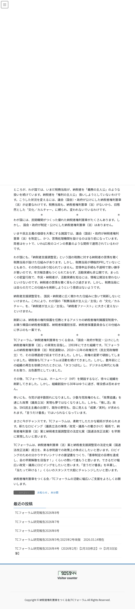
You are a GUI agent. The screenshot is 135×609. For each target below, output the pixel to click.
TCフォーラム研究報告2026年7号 (37, 522)
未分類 (54, 492)
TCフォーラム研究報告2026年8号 (38, 512)
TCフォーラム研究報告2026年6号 (37, 530)
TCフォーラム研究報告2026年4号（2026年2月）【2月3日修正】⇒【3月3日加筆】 (66, 550)
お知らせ (42, 492)
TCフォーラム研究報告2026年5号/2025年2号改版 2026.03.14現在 (59, 539)
